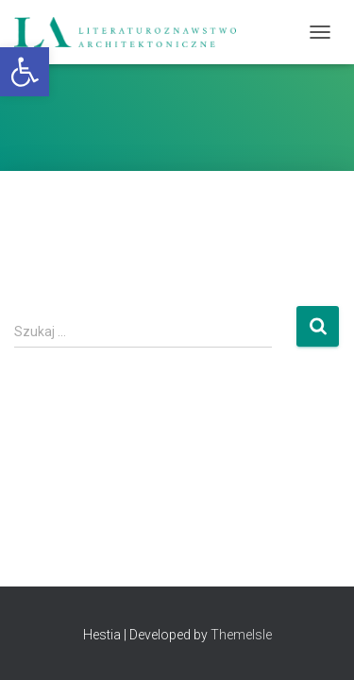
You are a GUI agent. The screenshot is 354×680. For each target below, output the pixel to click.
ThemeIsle (241, 634)
